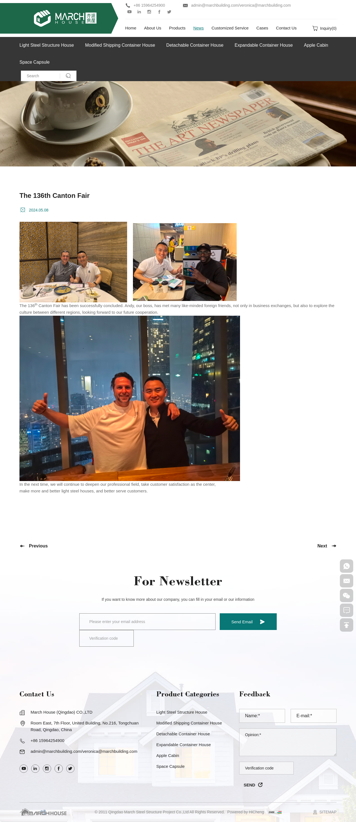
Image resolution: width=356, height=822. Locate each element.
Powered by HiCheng (245, 812)
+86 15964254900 (149, 5)
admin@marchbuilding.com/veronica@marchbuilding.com (241, 5)
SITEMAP (328, 812)
